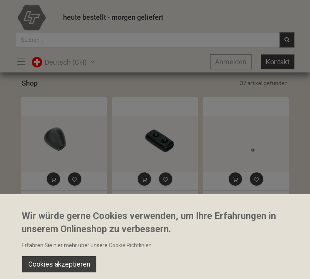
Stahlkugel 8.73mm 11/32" (239, 197)
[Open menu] (155, 267)
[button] (53, 179)
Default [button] (234, 250)
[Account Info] (284, 266)
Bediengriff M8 (42, 197)
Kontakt (277, 62)
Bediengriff (129, 197)
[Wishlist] (220, 266)
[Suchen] (90, 266)
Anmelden (231, 62)
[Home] (25, 266)
